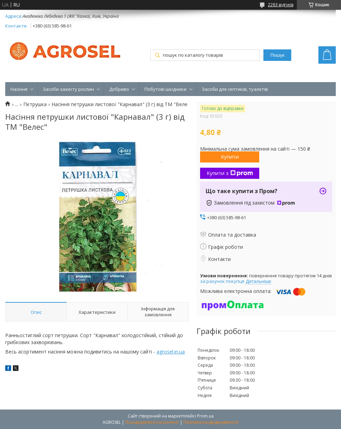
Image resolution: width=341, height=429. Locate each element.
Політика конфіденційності (211, 422)
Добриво (119, 89)
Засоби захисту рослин (68, 89)
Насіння (18, 89)
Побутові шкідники (165, 89)
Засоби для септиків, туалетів (235, 89)
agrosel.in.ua (171, 351)
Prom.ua (205, 416)
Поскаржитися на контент (152, 422)
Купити (230, 156)
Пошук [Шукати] (277, 55)
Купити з (230, 172)
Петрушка (35, 104)
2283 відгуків (280, 5)
